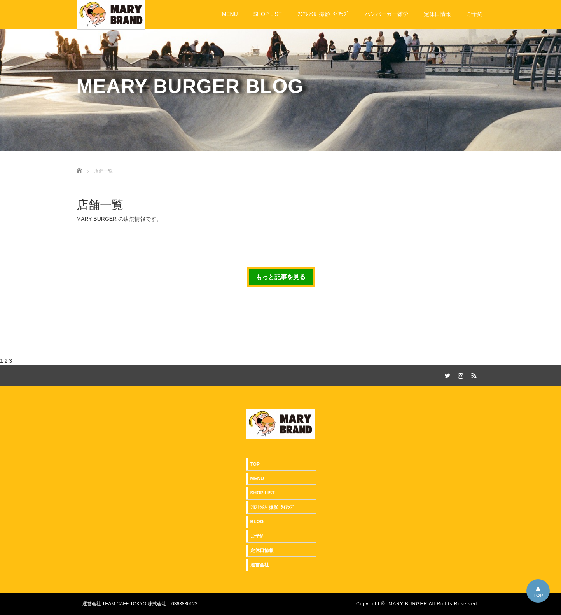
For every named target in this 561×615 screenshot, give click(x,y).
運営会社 (259, 565)
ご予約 (475, 14)
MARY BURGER (407, 603)
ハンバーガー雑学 (386, 14)
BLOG (257, 521)
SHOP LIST (267, 14)
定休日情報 (437, 14)
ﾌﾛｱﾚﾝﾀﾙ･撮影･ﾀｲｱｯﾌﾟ (323, 14)
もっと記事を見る (281, 277)
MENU (230, 14)
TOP (538, 595)
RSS (473, 374)
